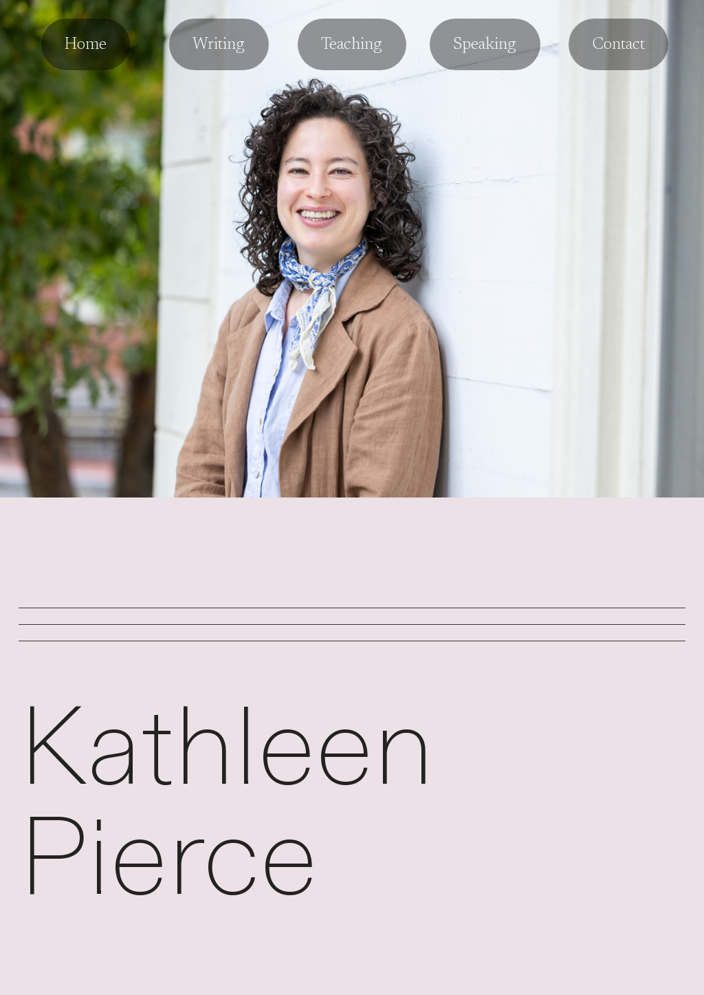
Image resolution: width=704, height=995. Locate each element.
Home (86, 44)
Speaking (484, 44)
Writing (218, 44)
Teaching (351, 44)
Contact (618, 44)
